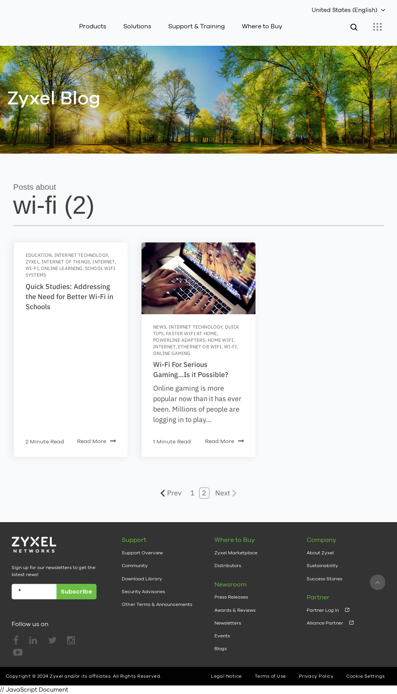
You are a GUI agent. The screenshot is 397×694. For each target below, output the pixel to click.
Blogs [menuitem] (220, 648)
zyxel (32, 262)
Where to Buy (262, 26)
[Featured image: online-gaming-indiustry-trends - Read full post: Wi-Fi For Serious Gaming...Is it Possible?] (198, 278)
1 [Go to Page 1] (192, 492)
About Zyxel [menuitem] (320, 553)
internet (103, 262)
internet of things (65, 262)
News (159, 327)
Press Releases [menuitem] (231, 597)
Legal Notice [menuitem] (226, 676)
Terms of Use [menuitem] (270, 676)
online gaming (171, 353)
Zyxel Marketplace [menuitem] (235, 553)
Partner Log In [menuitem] (323, 610)
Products (92, 26)
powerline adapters (179, 340)
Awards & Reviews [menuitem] (234, 610)
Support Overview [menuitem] (142, 553)
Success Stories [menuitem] (324, 579)
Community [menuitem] (135, 565)
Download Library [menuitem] (142, 579)
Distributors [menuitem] (227, 565)
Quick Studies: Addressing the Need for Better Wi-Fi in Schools (69, 296)
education (39, 255)
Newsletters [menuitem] (227, 623)
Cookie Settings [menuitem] (365, 676)
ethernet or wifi (200, 347)
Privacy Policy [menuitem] (316, 676)
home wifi (220, 340)
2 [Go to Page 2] (204, 492)
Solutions (137, 26)
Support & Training (196, 26)
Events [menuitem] (222, 636)
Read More (96, 441)
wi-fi (32, 268)
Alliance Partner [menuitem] (325, 623)
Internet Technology (81, 255)
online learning (61, 268)
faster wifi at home (191, 333)
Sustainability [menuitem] (322, 565)
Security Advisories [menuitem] (143, 591)
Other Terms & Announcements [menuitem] (157, 604)
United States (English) (344, 10)
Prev (170, 492)
